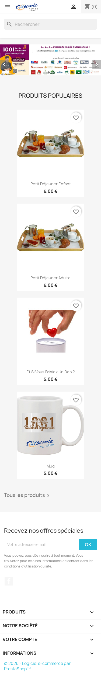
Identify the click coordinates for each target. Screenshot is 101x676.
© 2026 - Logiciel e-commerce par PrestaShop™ (37, 666)
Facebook (9, 581)
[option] (50, 59)
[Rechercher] (50, 24)
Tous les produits (27, 495)
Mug (51, 466)
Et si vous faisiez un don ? (50, 371)
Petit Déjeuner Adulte (50, 277)
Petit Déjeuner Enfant (50, 183)
